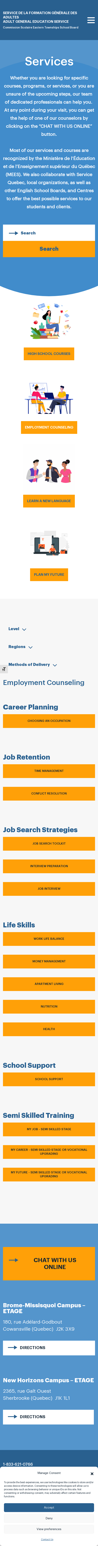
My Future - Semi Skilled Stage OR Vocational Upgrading (49, 1174)
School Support (49, 1079)
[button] (92, 1473)
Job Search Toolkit (49, 843)
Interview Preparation (49, 866)
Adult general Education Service (36, 21)
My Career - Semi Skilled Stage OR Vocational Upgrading (49, 1151)
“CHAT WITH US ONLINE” (65, 126)
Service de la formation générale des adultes (40, 15)
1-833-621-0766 (18, 1464)
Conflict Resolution (49, 793)
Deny (49, 1518)
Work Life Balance (49, 938)
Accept (49, 1507)
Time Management (49, 771)
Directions (32, 1348)
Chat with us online (55, 1263)
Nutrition (49, 1006)
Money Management (49, 961)
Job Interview (49, 888)
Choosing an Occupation (49, 721)
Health (49, 1029)
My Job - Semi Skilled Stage (49, 1129)
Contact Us (47, 1539)
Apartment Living (49, 984)
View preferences (49, 1529)
